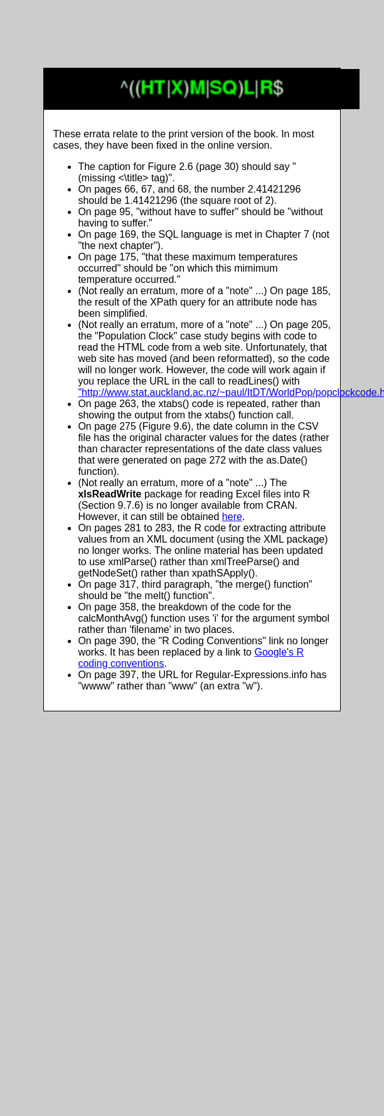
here (232, 516)
